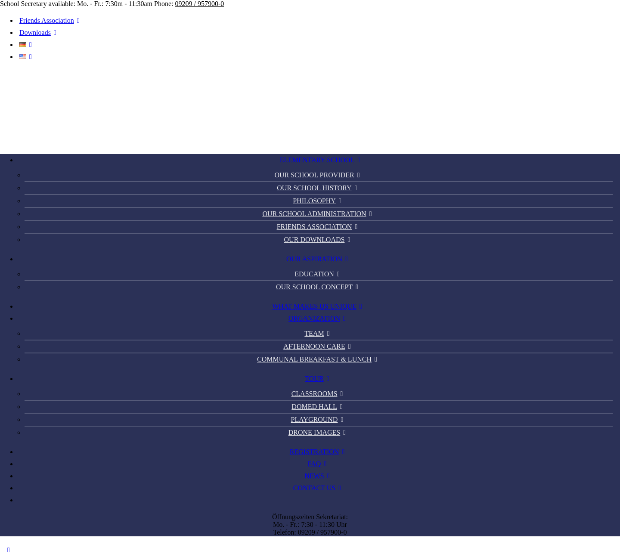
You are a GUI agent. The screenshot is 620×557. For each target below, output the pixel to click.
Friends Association (51, 20)
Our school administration (318, 213)
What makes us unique (318, 306)
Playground (319, 419)
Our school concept (318, 287)
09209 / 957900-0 (199, 3)
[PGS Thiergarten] (310, 107)
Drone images (318, 432)
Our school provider (318, 175)
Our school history (318, 188)
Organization (318, 318)
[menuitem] (314, 21)
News (318, 476)
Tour (318, 378)
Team (318, 333)
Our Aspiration (318, 259)
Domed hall (318, 406)
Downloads (39, 32)
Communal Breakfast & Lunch (318, 359)
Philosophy (318, 200)
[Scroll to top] (8, 549)
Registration (319, 451)
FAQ (319, 463)
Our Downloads (318, 239)
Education (318, 274)
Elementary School (321, 160)
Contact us (318, 488)
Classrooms (318, 393)
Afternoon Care (318, 346)
